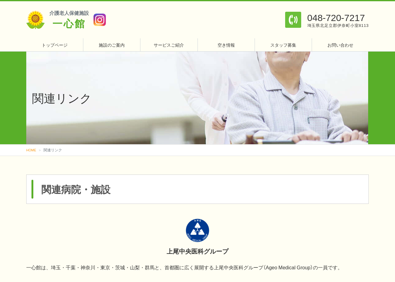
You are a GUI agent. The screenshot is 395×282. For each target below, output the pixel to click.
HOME (31, 150)
